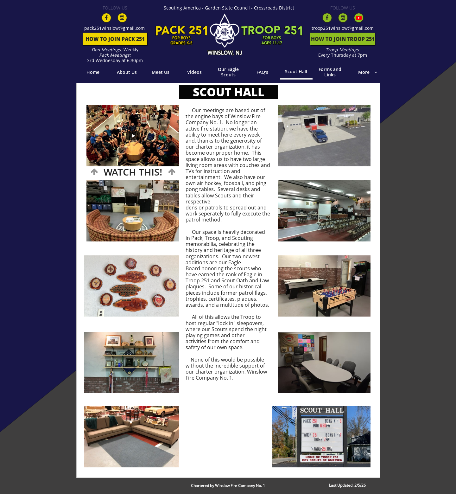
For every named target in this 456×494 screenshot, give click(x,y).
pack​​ (89, 28)
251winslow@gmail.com (119, 28)
